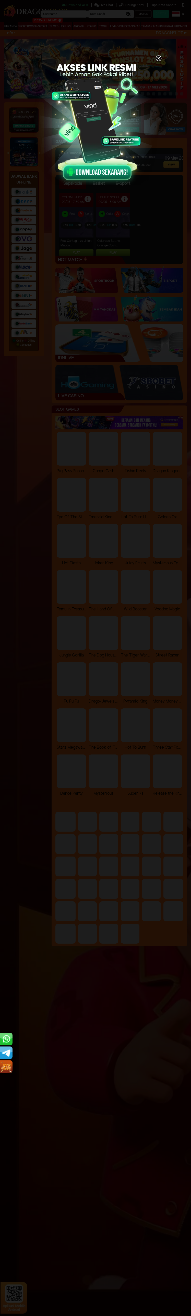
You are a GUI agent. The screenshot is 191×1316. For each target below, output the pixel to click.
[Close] (158, 59)
